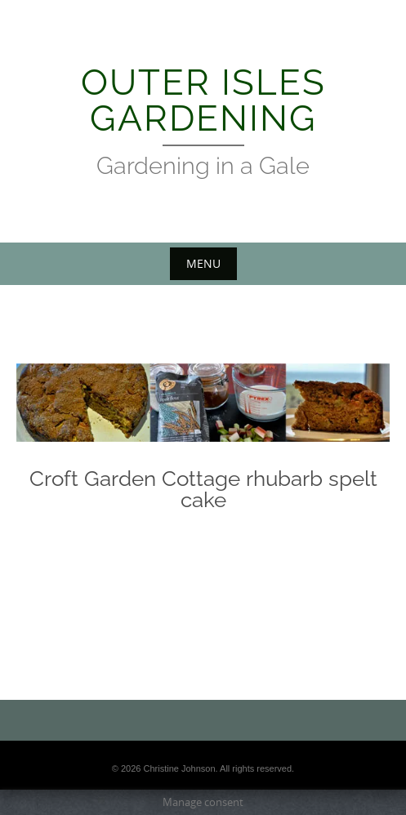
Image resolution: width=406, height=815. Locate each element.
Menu (203, 263)
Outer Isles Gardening (203, 100)
